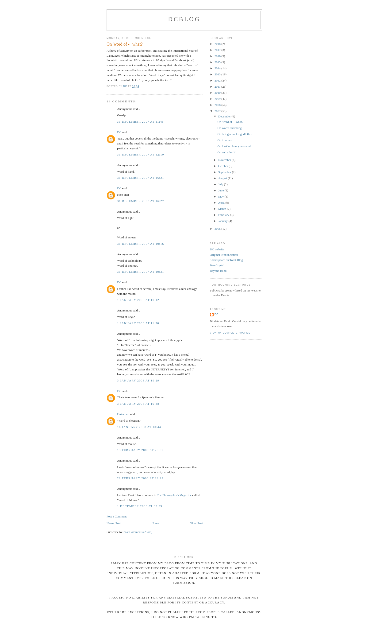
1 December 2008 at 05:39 (139, 506)
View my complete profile (230, 332)
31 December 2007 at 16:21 (140, 177)
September (225, 172)
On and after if (226, 152)
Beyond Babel (218, 270)
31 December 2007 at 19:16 (140, 243)
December (225, 116)
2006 (218, 228)
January (223, 221)
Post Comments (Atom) (138, 532)
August (223, 178)
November (225, 160)
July (221, 184)
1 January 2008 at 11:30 (138, 323)
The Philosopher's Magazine (174, 495)
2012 (218, 80)
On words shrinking (229, 128)
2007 (218, 111)
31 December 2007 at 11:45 (140, 121)
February (224, 215)
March (222, 208)
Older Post (196, 523)
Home (155, 523)
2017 (218, 50)
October (223, 166)
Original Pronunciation (224, 255)
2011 (218, 86)
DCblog (184, 19)
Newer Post (114, 523)
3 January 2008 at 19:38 (138, 403)
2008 (218, 105)
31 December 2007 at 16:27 (140, 201)
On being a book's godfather (234, 134)
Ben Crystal (217, 265)
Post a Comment (117, 516)
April (222, 202)
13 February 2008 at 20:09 (140, 450)
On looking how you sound (234, 146)
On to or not (224, 140)
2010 (218, 92)
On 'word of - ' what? (230, 122)
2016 (218, 56)
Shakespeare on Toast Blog (226, 260)
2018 (218, 44)
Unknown (123, 414)
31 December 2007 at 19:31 (140, 271)
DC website (217, 249)
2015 (218, 62)
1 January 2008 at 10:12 (138, 300)
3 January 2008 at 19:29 (138, 380)
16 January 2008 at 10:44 (139, 427)
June (221, 190)
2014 (218, 68)
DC (119, 132)
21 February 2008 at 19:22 (140, 478)
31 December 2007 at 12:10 (140, 154)
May (221, 196)
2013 (218, 74)
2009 (218, 99)
